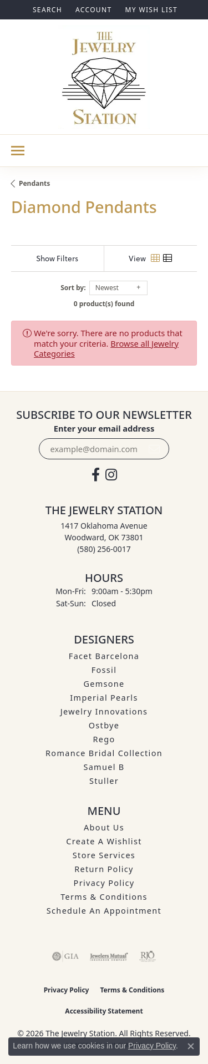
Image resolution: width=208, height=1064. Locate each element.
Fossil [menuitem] (104, 670)
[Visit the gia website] (65, 956)
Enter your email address (104, 428)
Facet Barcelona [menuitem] (104, 656)
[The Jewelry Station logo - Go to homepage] (104, 77)
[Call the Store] (104, 549)
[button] (46, 9)
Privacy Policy (104, 883)
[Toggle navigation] (17, 150)
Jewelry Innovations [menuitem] (104, 711)
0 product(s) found (104, 303)
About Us (104, 827)
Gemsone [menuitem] (103, 683)
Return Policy (104, 869)
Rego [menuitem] (104, 739)
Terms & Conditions (104, 896)
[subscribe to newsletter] (154, 449)
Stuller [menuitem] (104, 781)
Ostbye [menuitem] (104, 725)
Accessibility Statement (104, 1011)
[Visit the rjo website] (147, 956)
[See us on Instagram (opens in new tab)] (111, 475)
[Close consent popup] (190, 1046)
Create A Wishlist (103, 841)
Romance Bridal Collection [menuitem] (104, 753)
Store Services (104, 855)
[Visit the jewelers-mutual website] (109, 956)
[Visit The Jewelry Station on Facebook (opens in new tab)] (96, 475)
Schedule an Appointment (104, 910)
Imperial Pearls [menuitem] (104, 697)
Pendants (34, 183)
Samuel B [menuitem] (103, 767)
